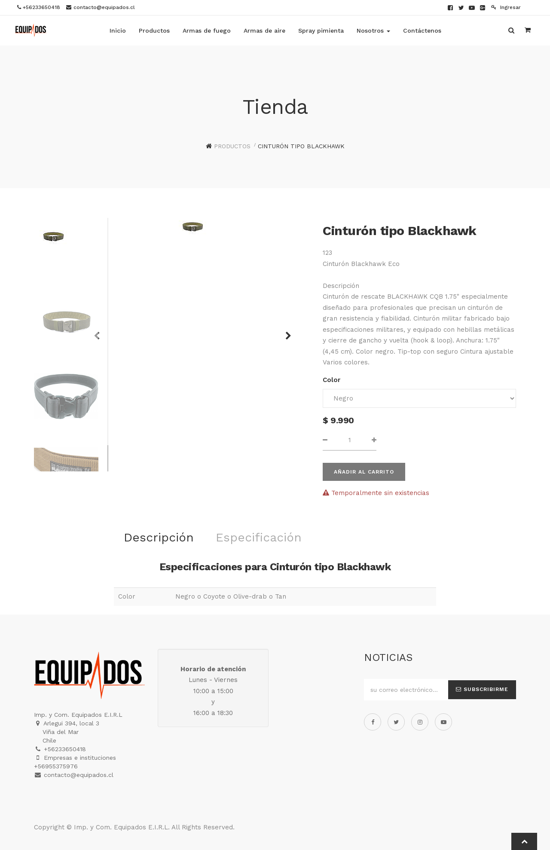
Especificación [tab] (259, 537)
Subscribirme (482, 689)
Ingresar (506, 7)
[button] (285, 331)
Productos (232, 146)
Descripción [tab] (159, 537)
